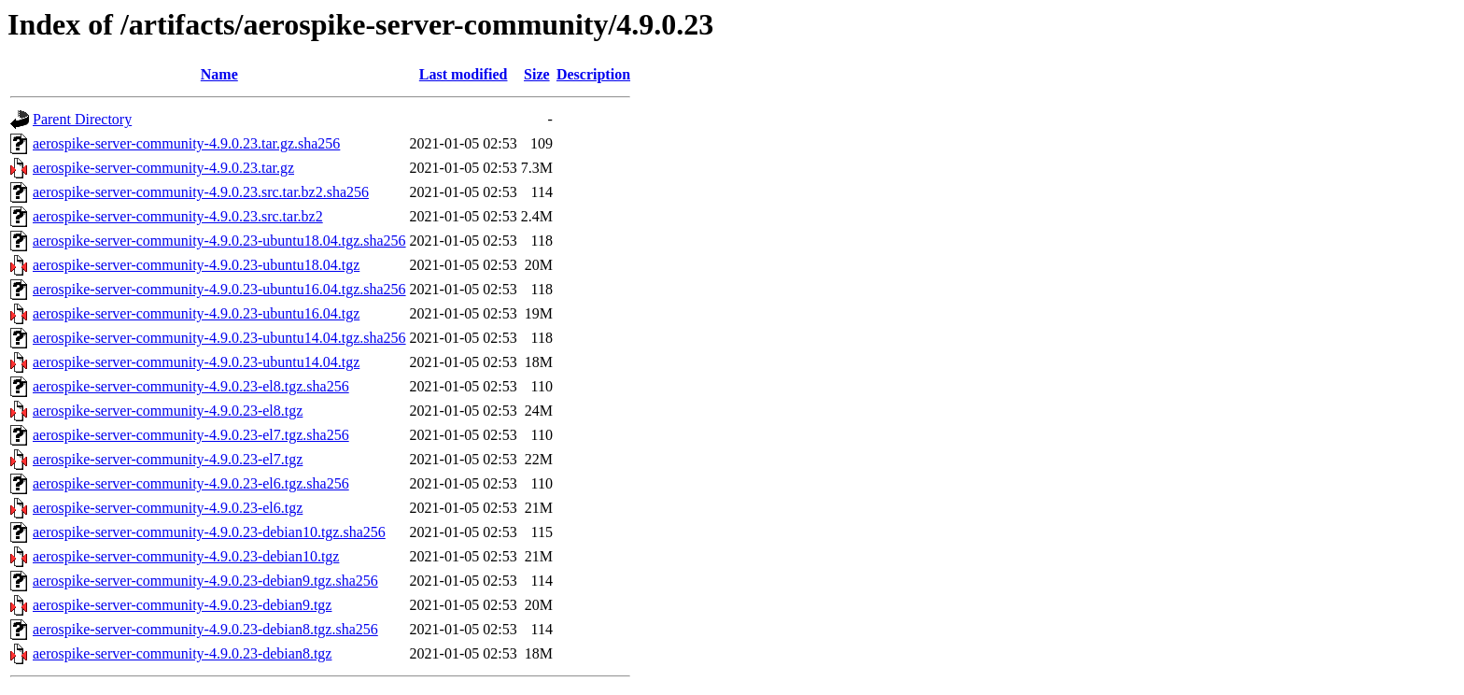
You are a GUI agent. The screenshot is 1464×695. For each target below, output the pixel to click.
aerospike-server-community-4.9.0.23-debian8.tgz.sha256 (205, 629)
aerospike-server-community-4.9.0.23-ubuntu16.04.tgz (196, 313)
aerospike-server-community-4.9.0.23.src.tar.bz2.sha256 (201, 192)
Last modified (463, 74)
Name (219, 74)
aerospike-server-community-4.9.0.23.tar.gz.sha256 (186, 143)
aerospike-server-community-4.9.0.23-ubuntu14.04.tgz (196, 362)
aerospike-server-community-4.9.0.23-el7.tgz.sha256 (191, 435)
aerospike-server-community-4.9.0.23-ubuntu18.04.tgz (196, 265)
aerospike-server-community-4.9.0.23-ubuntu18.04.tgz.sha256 (219, 240)
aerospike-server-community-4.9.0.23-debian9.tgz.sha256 (205, 581)
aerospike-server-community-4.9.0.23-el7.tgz (168, 459)
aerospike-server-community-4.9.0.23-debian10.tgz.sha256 (209, 532)
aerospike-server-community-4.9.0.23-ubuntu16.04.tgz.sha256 (219, 289)
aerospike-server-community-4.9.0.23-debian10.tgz (186, 556)
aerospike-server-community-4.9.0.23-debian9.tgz (182, 605)
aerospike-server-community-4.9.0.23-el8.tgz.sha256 (191, 386)
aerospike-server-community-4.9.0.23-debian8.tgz (182, 653)
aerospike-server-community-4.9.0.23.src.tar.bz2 (178, 216)
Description (593, 74)
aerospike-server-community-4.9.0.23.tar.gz (163, 168)
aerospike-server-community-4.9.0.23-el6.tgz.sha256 (191, 483)
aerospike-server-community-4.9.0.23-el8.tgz (168, 410)
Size (537, 74)
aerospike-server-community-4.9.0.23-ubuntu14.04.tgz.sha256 (219, 338)
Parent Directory (82, 119)
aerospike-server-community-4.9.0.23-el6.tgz (168, 508)
